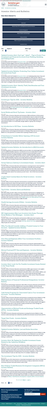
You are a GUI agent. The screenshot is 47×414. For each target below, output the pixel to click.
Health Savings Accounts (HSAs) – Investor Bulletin (19, 202)
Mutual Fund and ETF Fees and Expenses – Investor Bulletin (21, 250)
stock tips (23, 221)
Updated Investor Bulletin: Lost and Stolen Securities (19, 329)
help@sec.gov (28, 107)
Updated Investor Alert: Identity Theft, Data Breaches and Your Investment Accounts (22, 86)
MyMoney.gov (9, 403)
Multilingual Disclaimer (26, 405)
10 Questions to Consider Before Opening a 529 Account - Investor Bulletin (20, 136)
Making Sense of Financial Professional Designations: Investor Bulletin (22, 280)
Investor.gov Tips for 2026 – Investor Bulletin (16, 100)
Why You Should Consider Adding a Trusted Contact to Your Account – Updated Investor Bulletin (22, 227)
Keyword (9, 48)
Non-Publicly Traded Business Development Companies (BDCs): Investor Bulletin (23, 366)
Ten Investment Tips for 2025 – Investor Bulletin (17, 356)
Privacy (25, 403)
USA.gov (43, 403)
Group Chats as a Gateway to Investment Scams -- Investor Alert (23, 163)
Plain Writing (19, 403)
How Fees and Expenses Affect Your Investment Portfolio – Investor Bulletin (21, 239)
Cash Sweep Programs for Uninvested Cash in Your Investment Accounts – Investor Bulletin (23, 293)
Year (2, 48)
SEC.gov (3, 403)
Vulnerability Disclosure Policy (34, 403)
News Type (28, 48)
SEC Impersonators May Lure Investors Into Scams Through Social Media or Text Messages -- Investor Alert (22, 214)
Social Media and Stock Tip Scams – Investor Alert (18, 112)
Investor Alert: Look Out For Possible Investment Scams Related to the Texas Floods (23, 265)
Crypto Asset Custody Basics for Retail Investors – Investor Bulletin (21, 177)
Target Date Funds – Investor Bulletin (14, 318)
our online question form (17, 107)
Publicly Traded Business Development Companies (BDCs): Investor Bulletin (26, 376)
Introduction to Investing (10, 8)
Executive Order (22, 61)
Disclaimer (18, 405)
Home (2, 8)
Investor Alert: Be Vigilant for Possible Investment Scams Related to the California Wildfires (21, 341)
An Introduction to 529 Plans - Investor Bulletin (17, 126)
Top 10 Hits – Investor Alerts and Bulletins (15, 189)
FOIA (15, 403)
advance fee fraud (31, 221)
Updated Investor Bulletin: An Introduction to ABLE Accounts (22, 147)
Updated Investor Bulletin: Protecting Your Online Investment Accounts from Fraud (22, 72)
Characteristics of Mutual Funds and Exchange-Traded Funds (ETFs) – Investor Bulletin (22, 309)
